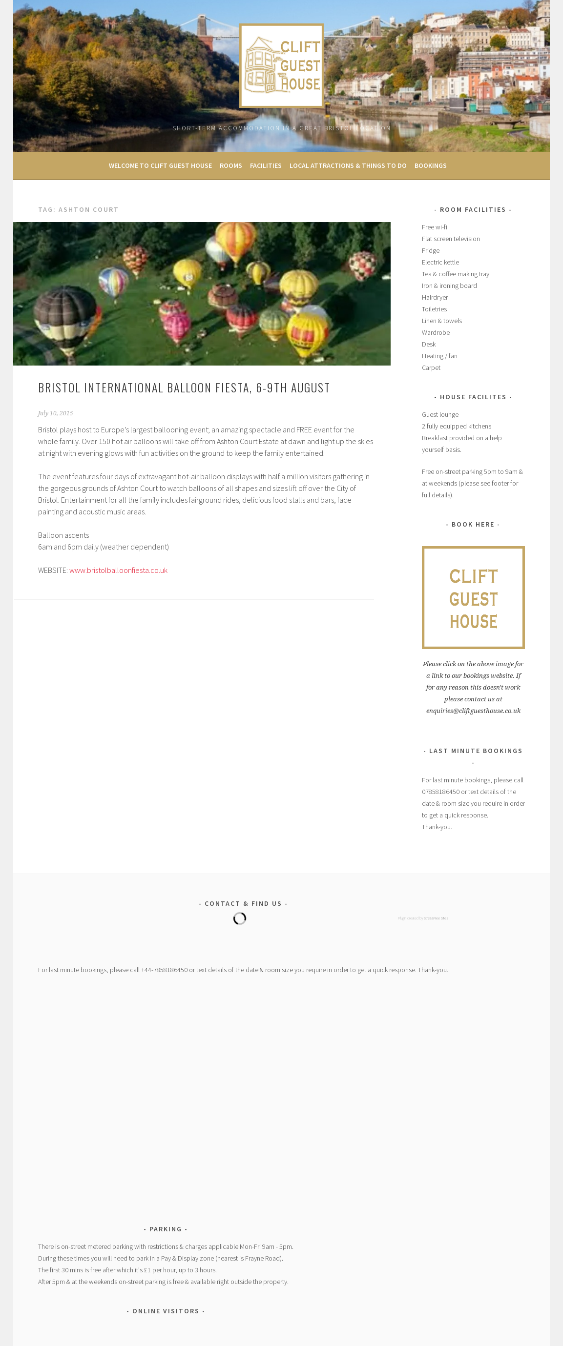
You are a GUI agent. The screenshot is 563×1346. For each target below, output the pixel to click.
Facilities (266, 165)
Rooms (231, 165)
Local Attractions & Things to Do (348, 165)
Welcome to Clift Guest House (160, 165)
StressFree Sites (436, 918)
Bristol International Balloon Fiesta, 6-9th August (184, 387)
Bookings (431, 165)
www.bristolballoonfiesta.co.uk (118, 570)
